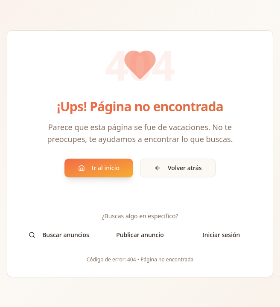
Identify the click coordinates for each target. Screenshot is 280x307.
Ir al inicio (99, 168)
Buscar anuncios (59, 235)
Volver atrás (177, 168)
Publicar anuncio (140, 235)
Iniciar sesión (221, 235)
